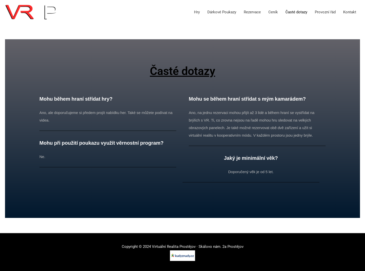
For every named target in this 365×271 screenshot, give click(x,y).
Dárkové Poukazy (221, 12)
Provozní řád (325, 12)
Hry (197, 12)
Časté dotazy (296, 12)
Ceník (273, 12)
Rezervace (252, 12)
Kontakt (349, 12)
